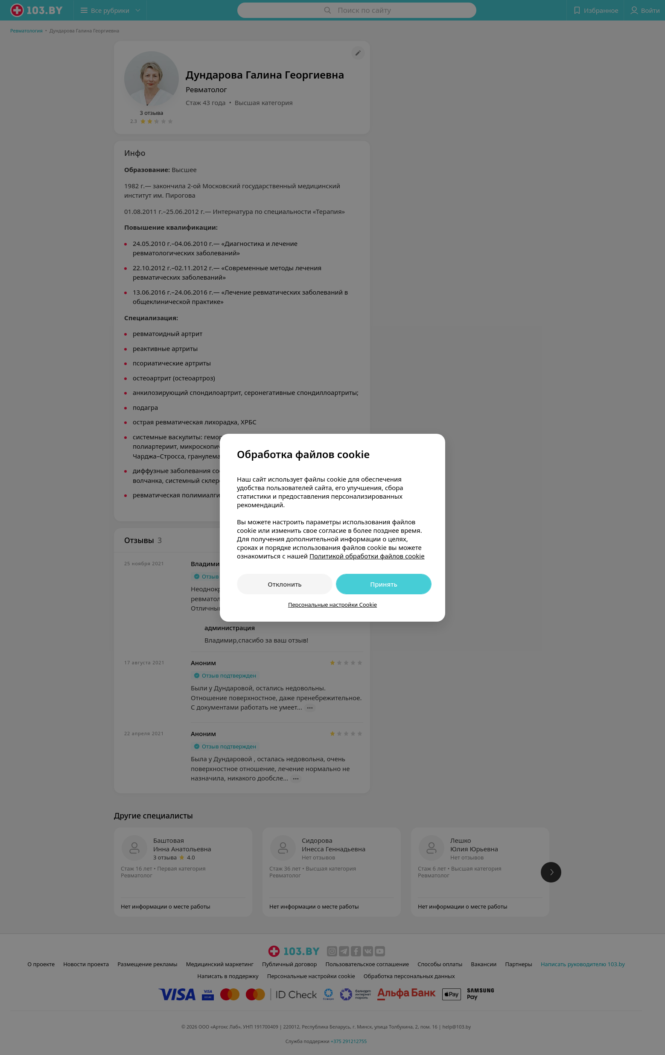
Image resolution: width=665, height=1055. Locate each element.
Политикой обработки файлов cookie (367, 556)
